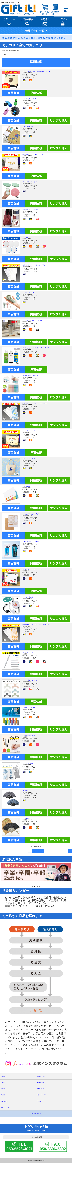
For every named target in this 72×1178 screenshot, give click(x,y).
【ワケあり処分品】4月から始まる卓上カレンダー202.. (36, 71)
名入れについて (41, 1098)
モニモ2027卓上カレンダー (29, 431)
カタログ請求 (40, 1104)
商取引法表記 (4, 1116)
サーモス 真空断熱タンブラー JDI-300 (32, 320)
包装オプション (5, 1104)
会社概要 (3, 1091)
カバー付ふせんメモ (27, 486)
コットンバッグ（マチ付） (29, 458)
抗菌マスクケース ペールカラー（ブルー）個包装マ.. (35, 403)
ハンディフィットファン (28, 292)
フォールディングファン (28, 237)
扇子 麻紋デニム (26, 790)
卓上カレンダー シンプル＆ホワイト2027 (33, 154)
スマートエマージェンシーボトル (30, 541)
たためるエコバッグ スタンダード (31, 209)
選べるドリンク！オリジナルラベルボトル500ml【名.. (36, 348)
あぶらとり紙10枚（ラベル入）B (30, 514)
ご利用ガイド (4, 1098)
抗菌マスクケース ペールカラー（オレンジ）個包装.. (35, 624)
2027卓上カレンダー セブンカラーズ (32, 569)
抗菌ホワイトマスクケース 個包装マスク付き (33, 265)
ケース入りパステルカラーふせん (30, 375)
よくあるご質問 (41, 1091)
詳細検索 (3, 1110)
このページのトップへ (35, 1128)
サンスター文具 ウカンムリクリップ (31, 680)
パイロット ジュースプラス (29, 652)
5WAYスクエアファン (27, 763)
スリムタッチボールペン (28, 735)
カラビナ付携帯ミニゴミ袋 (29, 99)
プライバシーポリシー (42, 1110)
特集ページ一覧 (5, 1122)
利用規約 (39, 1116)
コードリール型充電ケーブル (29, 597)
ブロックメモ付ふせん (28, 126)
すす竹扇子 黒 (26, 818)
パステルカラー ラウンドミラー (30, 182)
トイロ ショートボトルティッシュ (31, 707)
